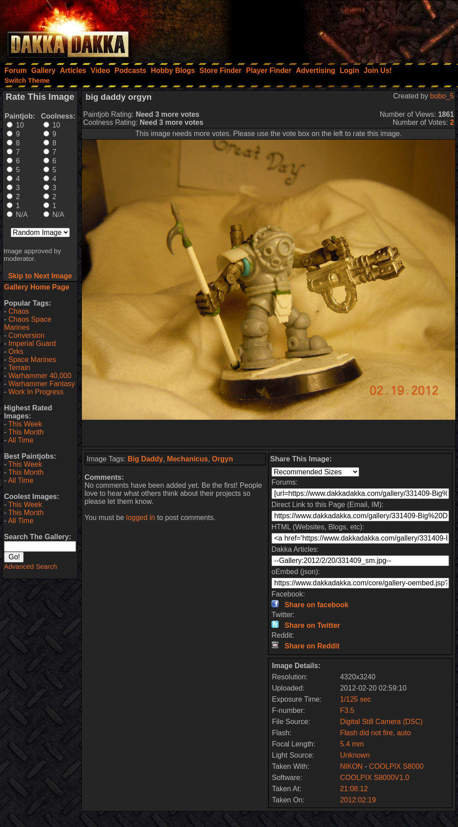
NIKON (351, 766)
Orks (16, 351)
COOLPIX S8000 (396, 766)
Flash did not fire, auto (375, 733)
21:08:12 (354, 789)
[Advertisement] (337, 29)
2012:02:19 (358, 800)
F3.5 (347, 710)
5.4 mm (352, 744)
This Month (25, 432)
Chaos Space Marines (27, 323)
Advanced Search (30, 566)
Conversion (26, 335)
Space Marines (32, 359)
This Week (25, 424)
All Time (21, 440)
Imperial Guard (32, 343)
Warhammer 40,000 (40, 375)
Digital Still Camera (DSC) (381, 721)
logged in (140, 517)
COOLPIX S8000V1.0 (374, 777)
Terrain (19, 367)
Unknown (355, 755)
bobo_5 (442, 96)
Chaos (18, 311)
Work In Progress (36, 392)
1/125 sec (355, 699)
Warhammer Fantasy (41, 384)
